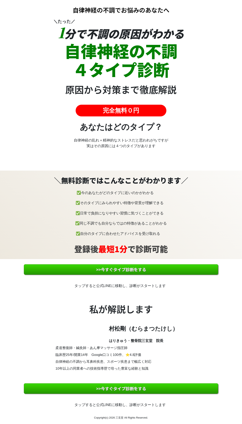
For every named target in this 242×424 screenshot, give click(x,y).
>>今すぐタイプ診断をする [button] (121, 269)
